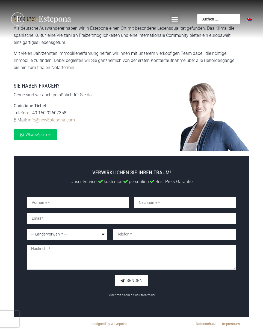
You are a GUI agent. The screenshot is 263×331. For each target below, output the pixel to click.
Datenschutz (205, 324)
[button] (175, 19)
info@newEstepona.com (51, 120)
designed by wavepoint (109, 324)
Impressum (231, 324)
